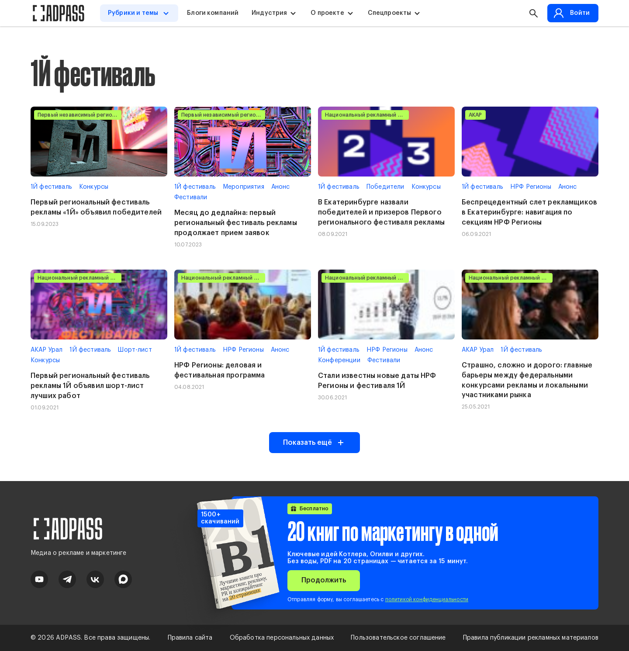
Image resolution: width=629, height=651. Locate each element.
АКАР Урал (46, 350)
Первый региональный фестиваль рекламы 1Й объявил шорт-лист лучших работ (90, 385)
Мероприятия (243, 187)
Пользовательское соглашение (398, 638)
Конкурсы (93, 187)
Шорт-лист (135, 350)
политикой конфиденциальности (426, 599)
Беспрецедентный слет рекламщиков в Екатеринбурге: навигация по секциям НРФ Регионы (529, 212)
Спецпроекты (389, 13)
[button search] (533, 13)
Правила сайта (190, 638)
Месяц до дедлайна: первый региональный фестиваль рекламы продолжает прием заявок (235, 222)
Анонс (280, 187)
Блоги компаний (212, 13)
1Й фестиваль (51, 187)
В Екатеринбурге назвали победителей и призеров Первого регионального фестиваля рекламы (381, 212)
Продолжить (323, 580)
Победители (385, 187)
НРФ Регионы (530, 187)
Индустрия (269, 13)
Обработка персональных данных (282, 638)
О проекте (327, 13)
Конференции (339, 360)
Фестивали (190, 197)
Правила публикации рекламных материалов (530, 638)
